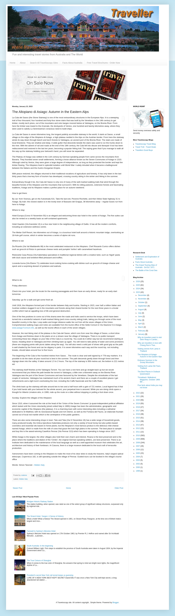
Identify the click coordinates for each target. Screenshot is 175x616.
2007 (138, 446)
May (140, 320)
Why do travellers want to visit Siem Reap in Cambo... (150, 338)
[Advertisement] (148, 201)
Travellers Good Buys (144, 150)
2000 (138, 467)
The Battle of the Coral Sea (146, 270)
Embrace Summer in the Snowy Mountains (147, 361)
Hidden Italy (39, 465)
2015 (138, 418)
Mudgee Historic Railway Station (40, 501)
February (142, 331)
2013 (138, 425)
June (140, 316)
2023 (138, 292)
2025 (138, 285)
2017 (138, 411)
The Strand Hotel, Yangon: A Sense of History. (45, 516)
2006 (138, 450)
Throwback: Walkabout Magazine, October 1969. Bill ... (149, 379)
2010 (138, 435)
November (142, 299)
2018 (138, 407)
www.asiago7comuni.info (23, 328)
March (141, 327)
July (140, 313)
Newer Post (17, 488)
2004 (138, 457)
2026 (138, 281)
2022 (138, 393)
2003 (138, 460)
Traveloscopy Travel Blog (145, 144)
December (142, 295)
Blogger (115, 602)
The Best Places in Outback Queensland (149, 373)
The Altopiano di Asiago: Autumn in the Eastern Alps (150, 355)
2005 (138, 453)
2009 (138, 439)
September (142, 306)
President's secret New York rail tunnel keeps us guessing (50, 575)
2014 (138, 421)
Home (12, 63)
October (141, 302)
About (22, 63)
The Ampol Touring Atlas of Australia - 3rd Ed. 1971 (146, 266)
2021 (138, 396)
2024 (138, 289)
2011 (138, 432)
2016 (138, 414)
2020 (138, 400)
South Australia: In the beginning (40, 546)
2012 (138, 428)
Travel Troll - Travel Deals (145, 147)
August (141, 309)
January (141, 334)
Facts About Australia (72, 63)
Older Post (119, 488)
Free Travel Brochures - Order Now (103, 63)
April (140, 324)
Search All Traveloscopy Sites (44, 63)
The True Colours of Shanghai (39, 560)
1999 (138, 471)
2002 (138, 464)
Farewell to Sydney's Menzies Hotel (41, 531)
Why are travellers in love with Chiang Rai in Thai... (150, 344)
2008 (138, 443)
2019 (138, 403)
